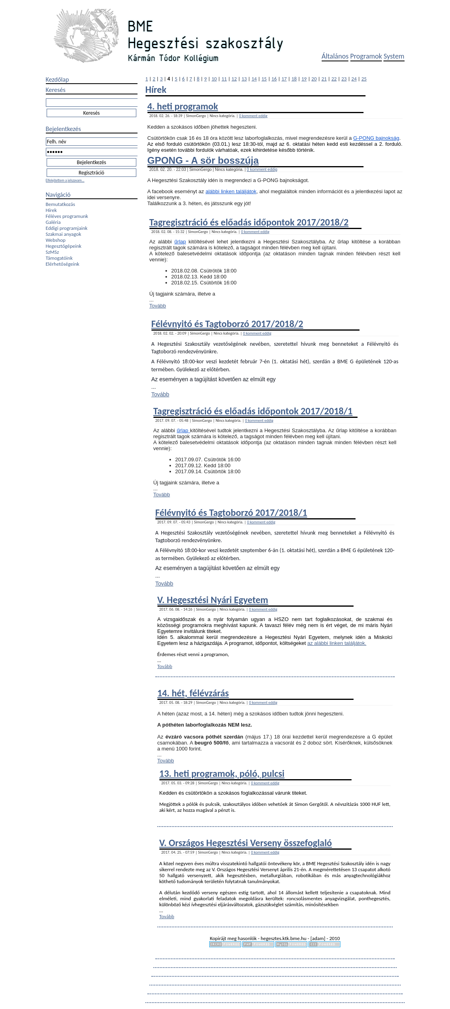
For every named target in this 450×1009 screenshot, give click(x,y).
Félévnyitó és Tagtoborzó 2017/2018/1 (231, 512)
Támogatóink (59, 258)
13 (244, 79)
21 (323, 79)
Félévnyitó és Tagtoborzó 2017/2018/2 (227, 323)
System (393, 56)
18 (294, 79)
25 (364, 79)
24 (354, 79)
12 (234, 79)
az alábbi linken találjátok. (336, 643)
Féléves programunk (67, 216)
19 (304, 79)
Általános (335, 56)
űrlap (180, 242)
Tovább (157, 306)
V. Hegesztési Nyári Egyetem (212, 599)
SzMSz (52, 252)
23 (344, 79)
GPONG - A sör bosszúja (203, 160)
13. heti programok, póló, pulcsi (222, 773)
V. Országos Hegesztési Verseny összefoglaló (245, 842)
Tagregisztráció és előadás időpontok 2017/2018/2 (249, 222)
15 (264, 79)
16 (274, 79)
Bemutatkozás (60, 204)
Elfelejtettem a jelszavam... (65, 180)
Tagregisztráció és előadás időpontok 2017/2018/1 (253, 411)
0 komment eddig (253, 115)
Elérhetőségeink (62, 264)
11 (224, 79)
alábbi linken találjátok (231, 191)
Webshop (56, 240)
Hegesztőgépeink (64, 246)
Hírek (51, 210)
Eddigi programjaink (67, 228)
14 (254, 79)
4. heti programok (182, 106)
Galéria (53, 222)
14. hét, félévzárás (193, 693)
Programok (366, 56)
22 (333, 79)
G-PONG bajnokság (376, 138)
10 (214, 79)
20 (313, 79)
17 (284, 79)
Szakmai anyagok (63, 234)
